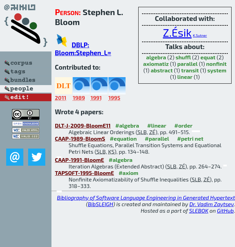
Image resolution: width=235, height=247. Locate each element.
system (216, 70)
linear (184, 76)
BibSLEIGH (100, 204)
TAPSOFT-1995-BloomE (84, 172)
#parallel (157, 138)
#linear (156, 125)
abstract (162, 70)
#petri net (190, 138)
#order (183, 125)
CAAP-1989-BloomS (80, 138)
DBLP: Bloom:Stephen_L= (83, 49)
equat (207, 57)
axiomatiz (156, 63)
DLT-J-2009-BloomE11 (83, 125)
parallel (187, 63)
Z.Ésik (177, 32)
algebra (156, 57)
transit (190, 70)
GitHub (225, 210)
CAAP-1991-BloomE (79, 159)
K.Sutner (200, 35)
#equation (123, 138)
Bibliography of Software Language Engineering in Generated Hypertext (146, 197)
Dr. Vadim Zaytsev (211, 204)
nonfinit (216, 63)
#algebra (127, 125)
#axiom (129, 172)
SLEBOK (198, 210)
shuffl (183, 57)
